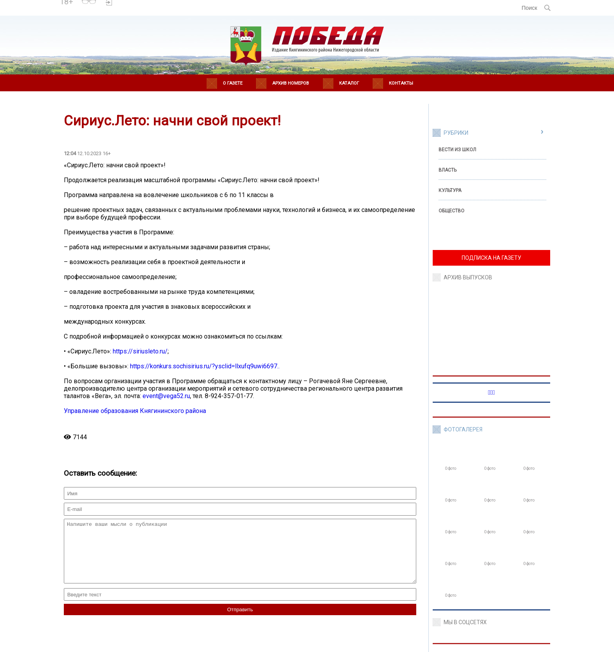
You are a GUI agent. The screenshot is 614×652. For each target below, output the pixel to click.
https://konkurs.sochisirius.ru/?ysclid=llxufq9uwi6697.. (205, 366)
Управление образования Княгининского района (135, 411)
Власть (448, 170)
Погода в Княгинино (143, 4)
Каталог (349, 83)
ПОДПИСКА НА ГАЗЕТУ (491, 258)
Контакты (401, 83)
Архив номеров (290, 83)
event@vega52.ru (166, 396)
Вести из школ (457, 149)
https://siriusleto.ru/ (140, 351)
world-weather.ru (143, 11)
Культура (450, 190)
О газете (232, 83)
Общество (451, 211)
